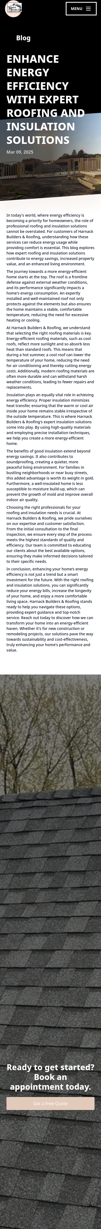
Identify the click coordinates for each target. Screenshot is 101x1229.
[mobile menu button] (81, 9)
